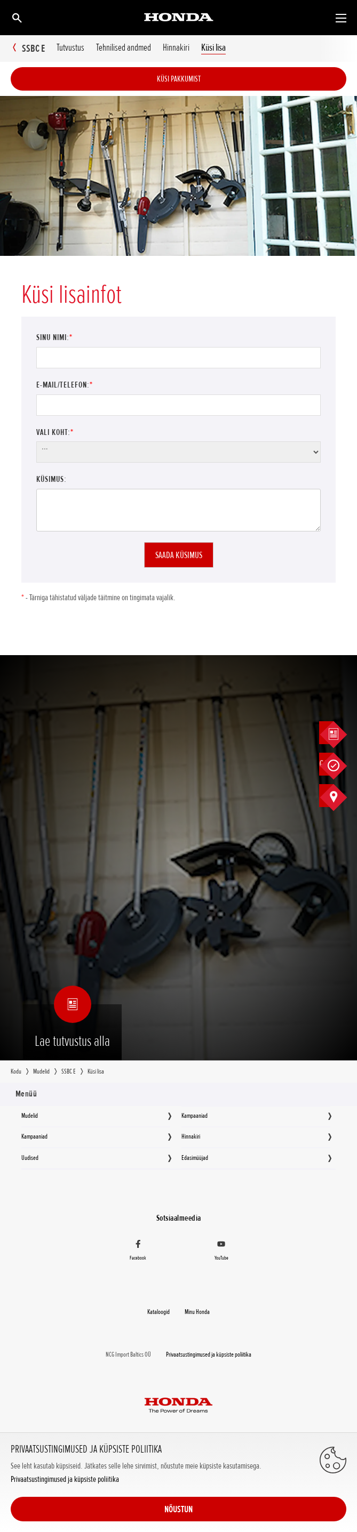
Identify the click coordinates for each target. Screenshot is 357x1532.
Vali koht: (55, 432)
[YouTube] (221, 1252)
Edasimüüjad (194, 1158)
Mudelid (29, 1115)
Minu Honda (197, 1312)
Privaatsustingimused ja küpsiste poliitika (65, 1479)
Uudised (29, 1158)
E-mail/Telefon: (64, 385)
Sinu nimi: (54, 337)
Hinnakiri (190, 1136)
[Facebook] (138, 1252)
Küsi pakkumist (179, 79)
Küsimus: (51, 479)
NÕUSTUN (178, 1509)
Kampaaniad (194, 1115)
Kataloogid (158, 1312)
